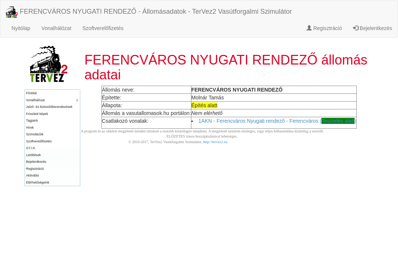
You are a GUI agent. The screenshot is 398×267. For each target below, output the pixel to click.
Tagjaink (32, 120)
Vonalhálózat (56, 28)
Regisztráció (324, 28)
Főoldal (31, 93)
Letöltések (33, 155)
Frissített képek (37, 114)
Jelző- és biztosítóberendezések (49, 107)
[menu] (52, 137)
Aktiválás (32, 175)
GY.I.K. (31, 148)
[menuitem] (52, 93)
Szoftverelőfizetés (103, 28)
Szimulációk (34, 134)
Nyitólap (21, 28)
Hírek (30, 127)
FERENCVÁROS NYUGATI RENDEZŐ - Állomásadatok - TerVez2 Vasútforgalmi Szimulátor (149, 12)
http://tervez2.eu (215, 142)
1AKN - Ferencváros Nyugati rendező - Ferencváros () (277, 121)
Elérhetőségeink (37, 182)
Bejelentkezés (372, 28)
